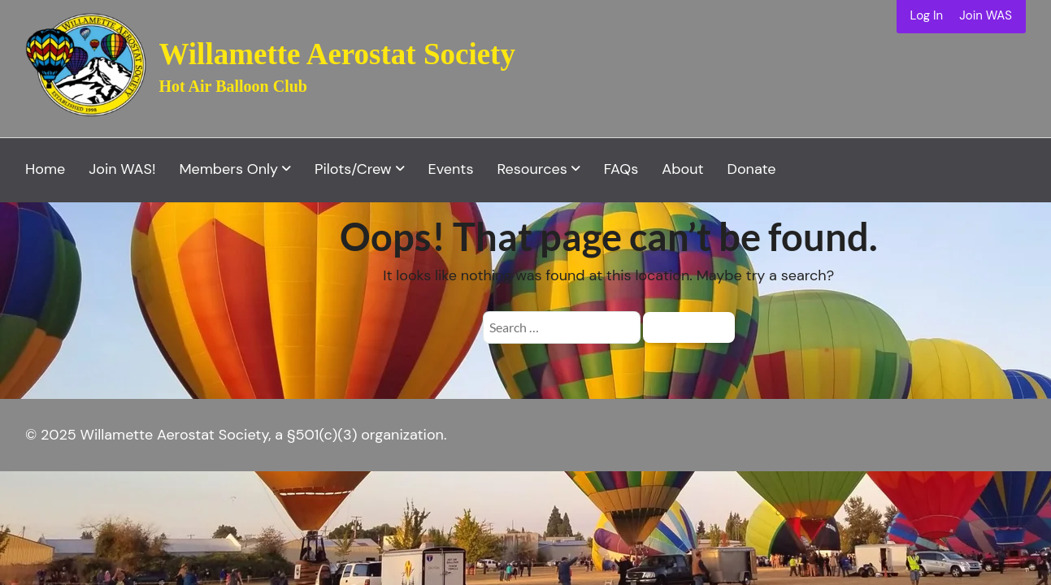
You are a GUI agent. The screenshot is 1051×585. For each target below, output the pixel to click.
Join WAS (985, 15)
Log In (927, 15)
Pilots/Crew (353, 169)
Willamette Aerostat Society (337, 54)
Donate (751, 169)
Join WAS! (122, 169)
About (682, 169)
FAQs (621, 169)
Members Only (228, 169)
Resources (532, 169)
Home (45, 169)
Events (451, 169)
